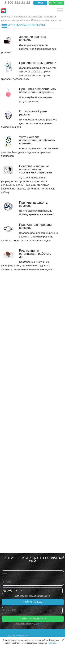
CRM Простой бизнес (26, 11)
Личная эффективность (28, 16)
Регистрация (56, 3)
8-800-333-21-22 (17, 2)
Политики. (52, 643)
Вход (40, 3)
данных (39, 624)
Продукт (6, 16)
